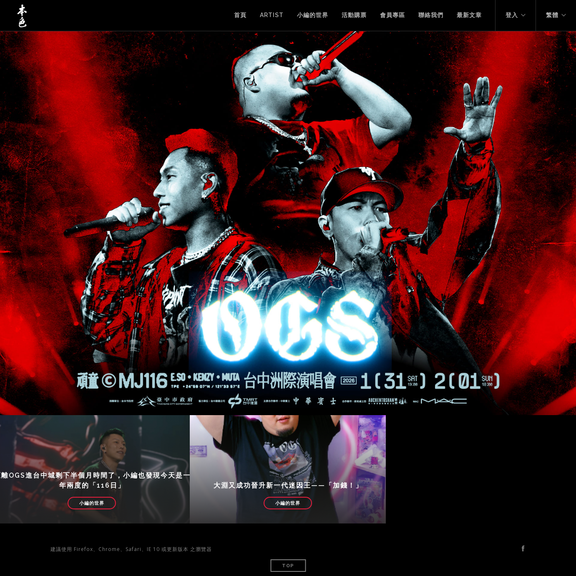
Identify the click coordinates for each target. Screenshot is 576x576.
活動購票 (354, 15)
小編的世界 (312, 15)
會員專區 (392, 15)
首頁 (240, 15)
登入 (512, 15)
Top (288, 565)
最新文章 (469, 15)
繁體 (552, 15)
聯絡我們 (430, 15)
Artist (272, 15)
